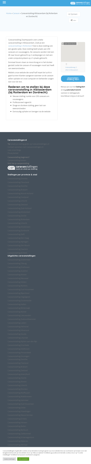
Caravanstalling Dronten (18, 389)
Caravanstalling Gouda (17, 334)
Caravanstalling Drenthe (17, 178)
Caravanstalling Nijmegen (18, 241)
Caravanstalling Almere (17, 274)
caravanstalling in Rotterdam (20, 46)
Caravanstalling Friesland (18, 363)
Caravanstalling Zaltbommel (19, 433)
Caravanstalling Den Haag (18, 238)
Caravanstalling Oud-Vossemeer (21, 289)
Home (8, 13)
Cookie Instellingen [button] (9, 459)
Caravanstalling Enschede (18, 345)
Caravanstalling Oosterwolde (19, 300)
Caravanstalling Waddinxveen (20, 396)
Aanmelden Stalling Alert (73, 79)
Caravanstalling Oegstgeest (19, 297)
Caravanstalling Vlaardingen (19, 411)
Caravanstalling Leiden (17, 323)
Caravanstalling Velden (17, 282)
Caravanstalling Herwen (17, 422)
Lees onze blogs (14, 150)
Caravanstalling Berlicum (18, 430)
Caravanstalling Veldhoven (19, 349)
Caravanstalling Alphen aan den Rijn (22, 341)
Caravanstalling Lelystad (18, 337)
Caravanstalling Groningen (18, 356)
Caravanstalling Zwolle (17, 215)
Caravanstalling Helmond (18, 326)
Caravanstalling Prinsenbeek (19, 352)
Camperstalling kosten (17, 160)
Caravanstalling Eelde (16, 407)
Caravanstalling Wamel (17, 311)
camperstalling (23, 163)
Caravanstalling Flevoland (18, 182)
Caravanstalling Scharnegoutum (21, 437)
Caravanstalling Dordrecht (18, 230)
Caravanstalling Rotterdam (19, 219)
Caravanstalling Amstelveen (19, 227)
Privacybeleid (13, 153)
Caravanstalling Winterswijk (19, 308)
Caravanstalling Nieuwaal (18, 278)
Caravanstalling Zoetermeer (19, 259)
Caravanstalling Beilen (17, 426)
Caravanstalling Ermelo (17, 418)
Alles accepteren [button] (23, 459)
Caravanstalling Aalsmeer (18, 400)
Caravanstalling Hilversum (18, 330)
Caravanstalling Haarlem (18, 249)
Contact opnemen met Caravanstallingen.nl (25, 147)
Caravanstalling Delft (16, 234)
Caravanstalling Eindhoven (19, 267)
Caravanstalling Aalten (17, 304)
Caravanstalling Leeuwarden (19, 315)
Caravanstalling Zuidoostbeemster (22, 319)
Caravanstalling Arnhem (17, 253)
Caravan (16, 13)
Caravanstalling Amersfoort (19, 374)
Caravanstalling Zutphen (18, 271)
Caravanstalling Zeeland (18, 204)
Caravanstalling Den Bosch (19, 245)
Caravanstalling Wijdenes (18, 441)
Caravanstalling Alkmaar (17, 444)
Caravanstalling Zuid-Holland (20, 208)
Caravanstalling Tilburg (17, 263)
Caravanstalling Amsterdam (19, 212)
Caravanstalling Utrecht (17, 201)
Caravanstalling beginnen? (18, 157)
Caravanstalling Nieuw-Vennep (20, 415)
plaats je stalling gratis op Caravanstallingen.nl (28, 144)
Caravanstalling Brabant (17, 189)
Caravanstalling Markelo (17, 285)
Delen (73, 20)
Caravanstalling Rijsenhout (18, 293)
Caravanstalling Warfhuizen (19, 392)
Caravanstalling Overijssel (18, 197)
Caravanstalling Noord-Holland (20, 193)
